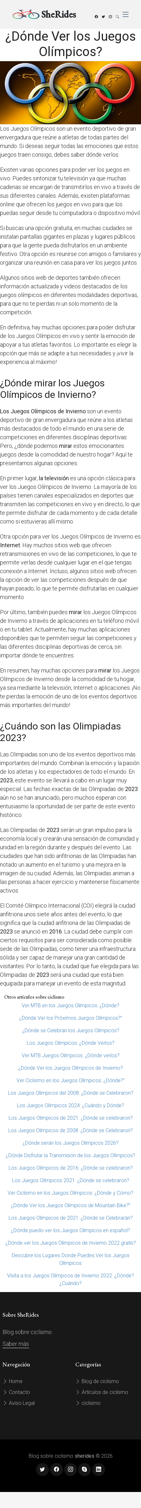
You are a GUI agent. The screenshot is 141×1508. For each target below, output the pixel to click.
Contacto (16, 1392)
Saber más (16, 1343)
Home (13, 1381)
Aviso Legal (19, 1403)
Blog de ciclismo (97, 1381)
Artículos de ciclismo (101, 1392)
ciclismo (87, 1403)
